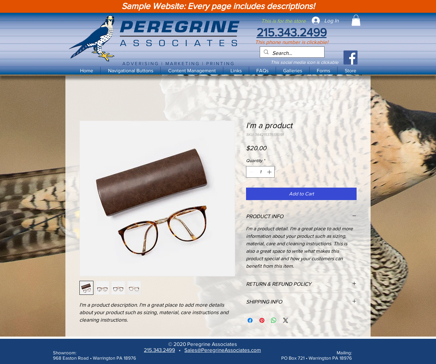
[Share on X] (285, 320)
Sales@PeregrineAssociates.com (222, 350)
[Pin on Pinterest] (262, 320)
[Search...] (291, 53)
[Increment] (270, 171)
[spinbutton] (260, 171)
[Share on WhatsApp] (273, 320)
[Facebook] (351, 57)
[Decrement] (251, 171)
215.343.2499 (159, 350)
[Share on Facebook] (250, 320)
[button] (191, 71)
